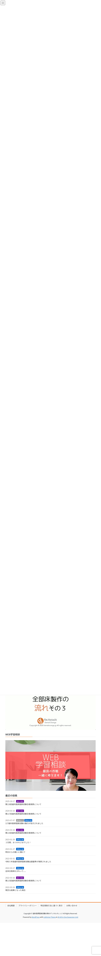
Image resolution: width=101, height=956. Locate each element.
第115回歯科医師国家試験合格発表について (23, 880)
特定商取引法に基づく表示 (52, 905)
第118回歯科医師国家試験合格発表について (23, 804)
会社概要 (11, 905)
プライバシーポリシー (27, 905)
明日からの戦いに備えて (15, 852)
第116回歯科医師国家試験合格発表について (23, 833)
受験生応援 (28, 820)
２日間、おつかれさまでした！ (18, 842)
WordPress (36, 917)
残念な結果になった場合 (15, 890)
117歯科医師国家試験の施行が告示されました (24, 823)
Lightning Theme (49, 917)
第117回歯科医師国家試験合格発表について (23, 813)
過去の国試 (20, 801)
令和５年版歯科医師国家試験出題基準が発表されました (28, 861)
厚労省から (20, 820)
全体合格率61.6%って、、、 (16, 871)
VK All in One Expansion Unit (68, 917)
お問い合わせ (71, 905)
